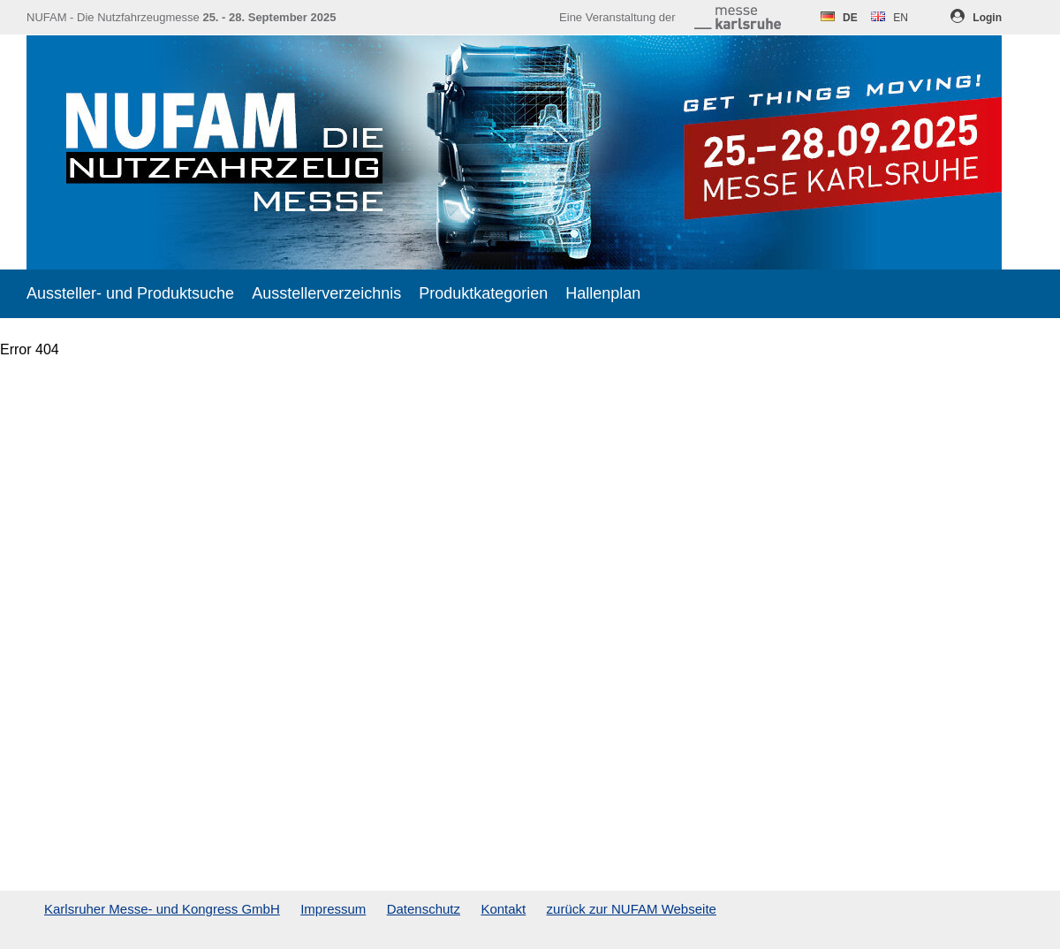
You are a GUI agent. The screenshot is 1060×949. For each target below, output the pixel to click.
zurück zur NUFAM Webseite (631, 908)
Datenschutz (423, 908)
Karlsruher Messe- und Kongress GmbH (162, 908)
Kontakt (503, 908)
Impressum (333, 908)
